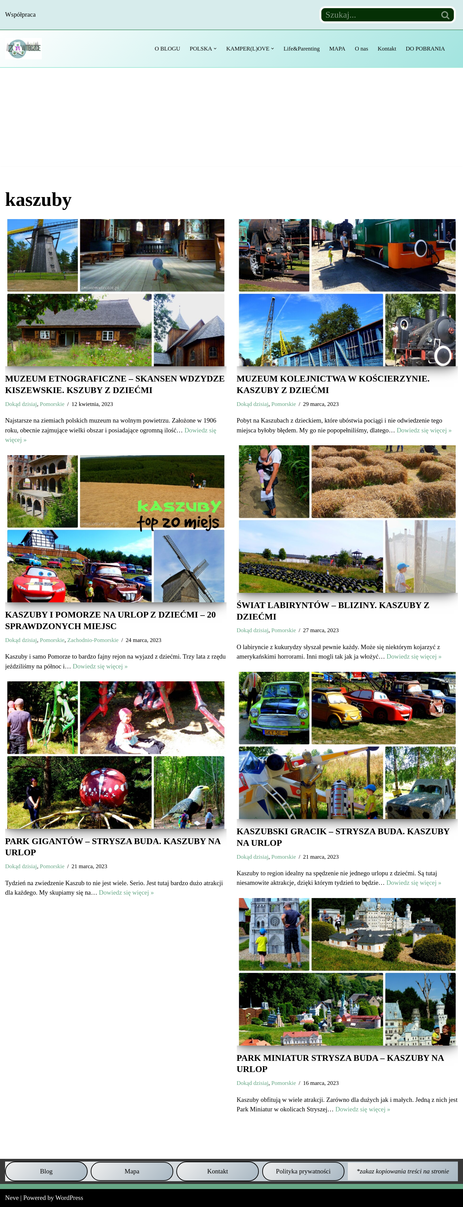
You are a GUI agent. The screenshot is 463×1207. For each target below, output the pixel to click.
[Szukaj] (378, 14)
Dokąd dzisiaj (21, 404)
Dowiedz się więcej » (425, 430)
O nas (361, 48)
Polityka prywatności (303, 1171)
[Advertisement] (231, 118)
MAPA (336, 48)
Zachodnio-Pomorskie (94, 640)
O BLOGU (166, 48)
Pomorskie (52, 404)
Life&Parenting (301, 48)
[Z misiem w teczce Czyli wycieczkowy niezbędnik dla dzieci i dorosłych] (25, 48)
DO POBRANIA (425, 48)
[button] (214, 48)
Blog (46, 1171)
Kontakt (386, 48)
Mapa (132, 1171)
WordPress (69, 1197)
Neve (12, 1197)
